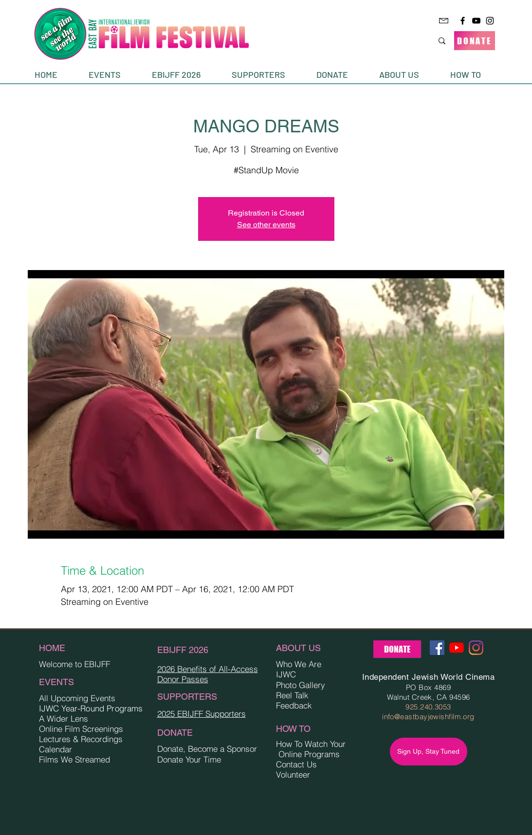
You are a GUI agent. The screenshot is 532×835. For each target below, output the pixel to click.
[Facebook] (463, 21)
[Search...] (406, 40)
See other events (266, 224)
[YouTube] (476, 21)
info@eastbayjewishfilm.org (428, 716)
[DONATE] (474, 40)
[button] (113, 74)
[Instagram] (490, 21)
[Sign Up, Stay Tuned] (428, 751)
